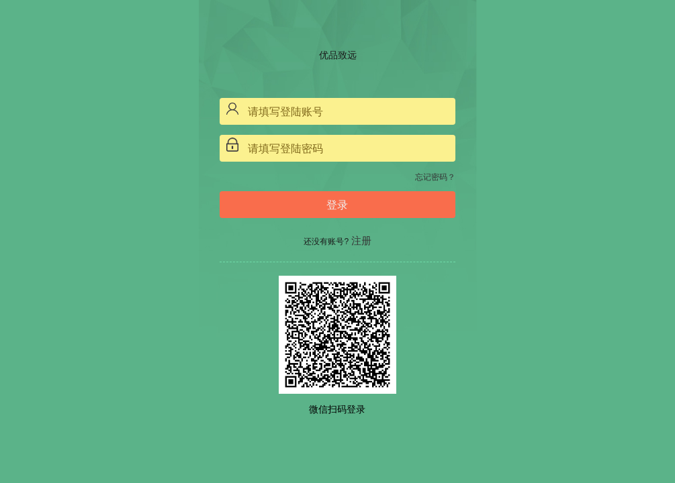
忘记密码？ (435, 177)
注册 (361, 240)
